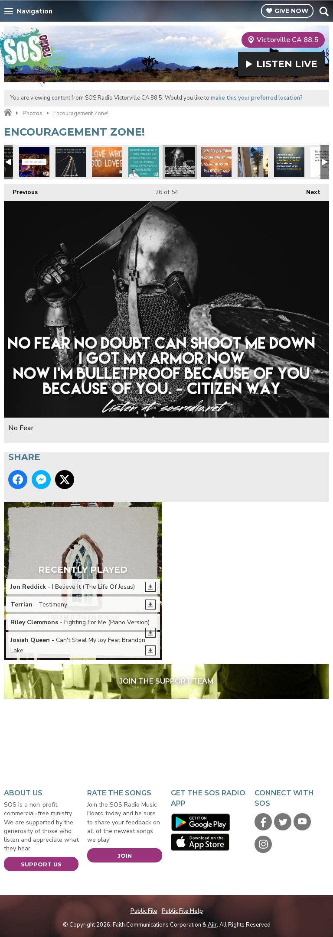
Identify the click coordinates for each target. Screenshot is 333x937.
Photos (32, 113)
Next (308, 190)
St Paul (216, 162)
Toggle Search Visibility (324, 11)
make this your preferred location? (257, 98)
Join (125, 855)
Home (8, 113)
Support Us (41, 864)
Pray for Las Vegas (34, 162)
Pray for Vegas (253, 162)
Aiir (212, 925)
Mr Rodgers (143, 162)
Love (107, 162)
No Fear (180, 162)
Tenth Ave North (289, 162)
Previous (21, 190)
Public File (144, 911)
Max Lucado (71, 162)
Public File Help (182, 911)
